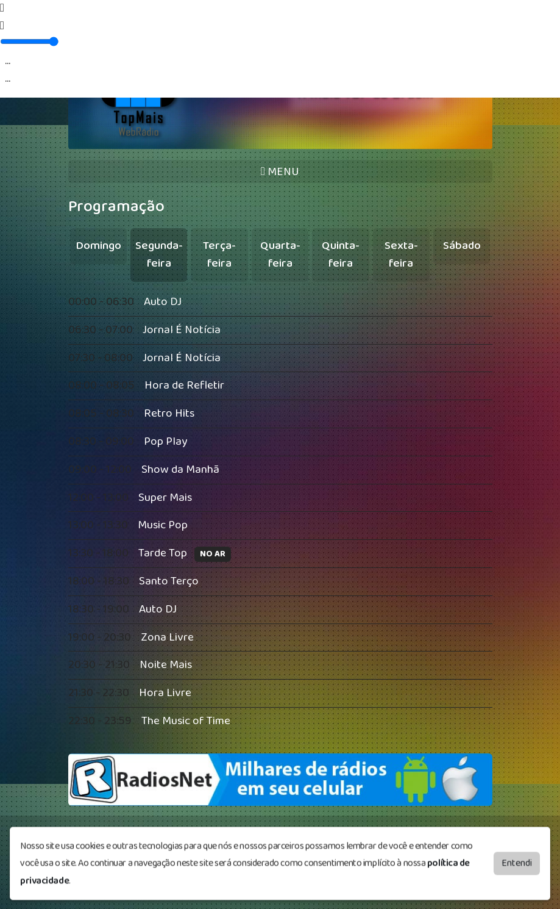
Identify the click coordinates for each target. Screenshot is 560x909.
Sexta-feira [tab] (401, 254)
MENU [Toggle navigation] (280, 171)
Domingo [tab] (98, 245)
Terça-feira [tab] (219, 254)
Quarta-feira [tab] (280, 254)
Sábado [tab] (462, 245)
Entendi (517, 856)
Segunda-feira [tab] (159, 254)
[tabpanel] (280, 512)
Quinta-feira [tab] (341, 254)
